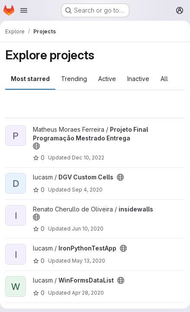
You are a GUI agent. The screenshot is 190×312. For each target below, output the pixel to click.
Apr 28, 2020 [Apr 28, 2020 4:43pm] (88, 292)
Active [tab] (107, 78)
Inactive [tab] (138, 78)
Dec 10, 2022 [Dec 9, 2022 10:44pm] (88, 157)
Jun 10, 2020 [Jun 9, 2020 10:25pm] (87, 228)
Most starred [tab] (30, 78)
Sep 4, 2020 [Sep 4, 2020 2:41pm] (87, 189)
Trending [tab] (74, 78)
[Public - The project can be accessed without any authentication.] (36, 146)
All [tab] (164, 78)
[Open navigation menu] (24, 10)
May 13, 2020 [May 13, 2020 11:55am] (88, 260)
